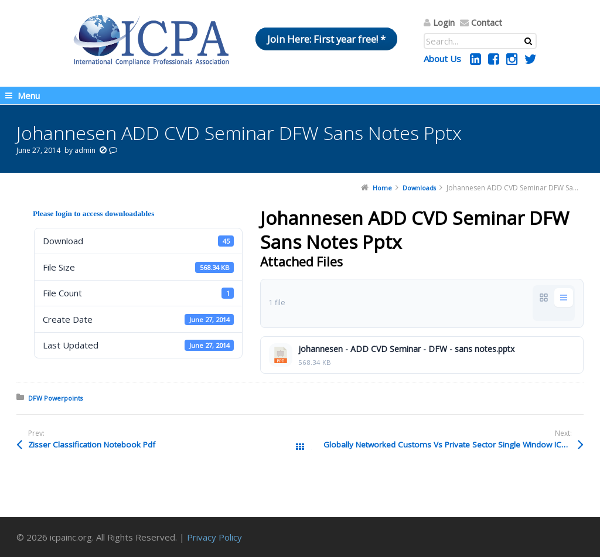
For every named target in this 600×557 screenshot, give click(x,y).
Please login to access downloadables (93, 213)
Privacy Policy (214, 537)
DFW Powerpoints (55, 398)
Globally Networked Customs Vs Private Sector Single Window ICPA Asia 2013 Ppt (453, 444)
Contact (486, 22)
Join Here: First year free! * (326, 39)
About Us (442, 58)
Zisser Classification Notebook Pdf (91, 444)
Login (444, 22)
